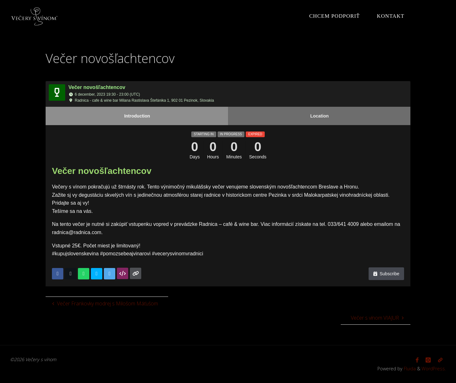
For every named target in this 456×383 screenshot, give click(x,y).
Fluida (409, 369)
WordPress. (433, 369)
